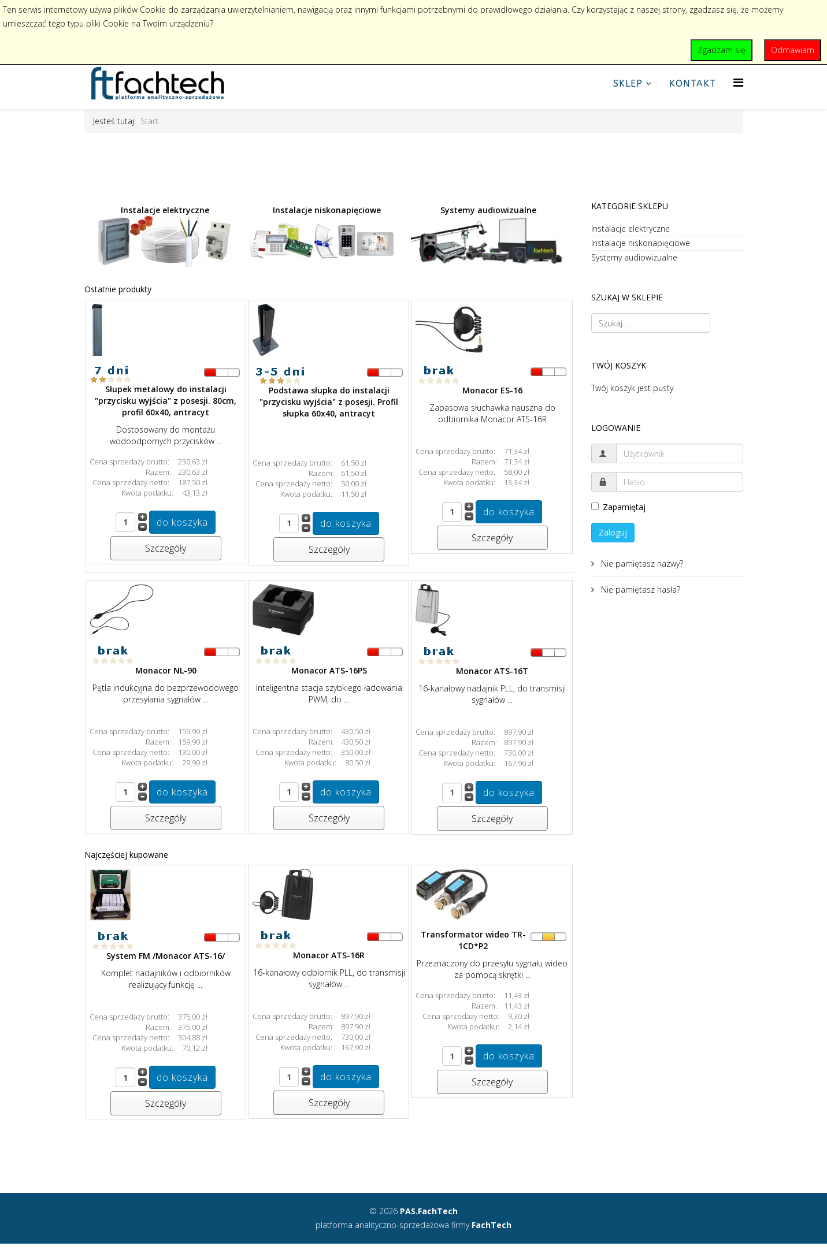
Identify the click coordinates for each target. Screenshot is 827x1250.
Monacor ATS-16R (329, 955)
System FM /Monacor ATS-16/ (165, 955)
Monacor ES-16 (492, 390)
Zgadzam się (722, 49)
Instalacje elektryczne (163, 235)
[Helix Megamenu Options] (738, 82)
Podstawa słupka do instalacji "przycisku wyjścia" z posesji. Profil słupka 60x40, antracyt (328, 402)
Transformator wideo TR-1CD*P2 (473, 940)
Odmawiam (792, 49)
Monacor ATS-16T (492, 670)
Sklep (628, 83)
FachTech (491, 1224)
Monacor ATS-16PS (329, 670)
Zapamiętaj (618, 506)
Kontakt (692, 83)
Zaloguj (613, 532)
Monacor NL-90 (165, 670)
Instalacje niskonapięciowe (322, 235)
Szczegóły (165, 548)
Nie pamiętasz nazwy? (641, 563)
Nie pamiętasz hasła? (639, 589)
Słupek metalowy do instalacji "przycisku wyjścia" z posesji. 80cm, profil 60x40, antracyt (165, 401)
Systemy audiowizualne (488, 234)
